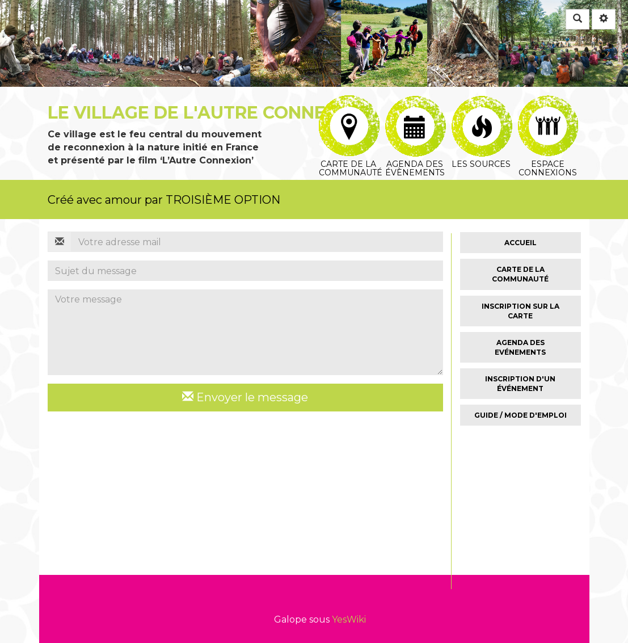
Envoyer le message (245, 397)
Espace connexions (548, 108)
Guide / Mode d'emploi (520, 415)
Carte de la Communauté (520, 274)
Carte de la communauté (350, 108)
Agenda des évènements (415, 109)
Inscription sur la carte (520, 311)
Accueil (520, 242)
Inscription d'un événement (520, 384)
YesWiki (349, 619)
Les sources (482, 109)
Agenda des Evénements (520, 347)
